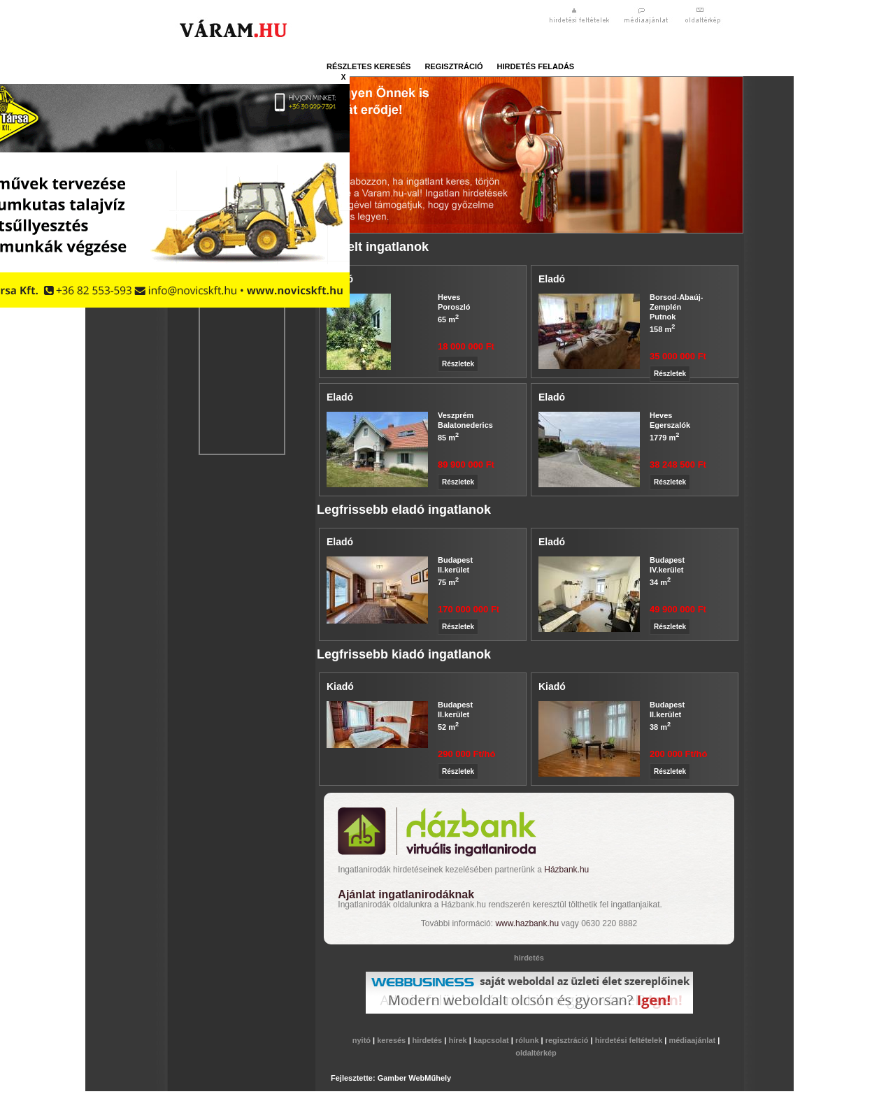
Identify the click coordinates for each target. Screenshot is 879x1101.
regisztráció (453, 66)
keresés (392, 1040)
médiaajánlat (693, 1040)
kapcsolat (492, 1040)
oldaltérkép (536, 1053)
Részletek (458, 364)
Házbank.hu (566, 870)
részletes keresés (368, 66)
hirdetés (428, 1040)
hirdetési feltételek (630, 1040)
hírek (458, 1040)
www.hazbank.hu (527, 923)
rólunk (528, 1040)
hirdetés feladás (536, 66)
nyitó (362, 1040)
